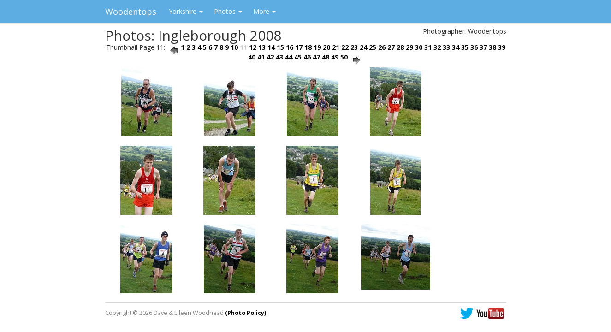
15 (280, 47)
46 (307, 57)
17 (299, 47)
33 (446, 47)
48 (325, 57)
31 (428, 47)
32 (437, 47)
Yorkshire (186, 11)
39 (501, 47)
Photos (228, 11)
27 (391, 47)
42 (270, 57)
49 (334, 57)
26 (382, 47)
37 (483, 47)
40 (251, 57)
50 (344, 57)
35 (465, 47)
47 (316, 57)
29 (409, 47)
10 (234, 47)
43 (279, 57)
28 (400, 47)
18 (308, 47)
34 (455, 47)
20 (326, 47)
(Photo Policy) (245, 313)
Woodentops (130, 11)
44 (288, 57)
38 (492, 47)
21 (335, 47)
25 (372, 47)
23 (354, 47)
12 (252, 47)
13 (262, 47)
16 (289, 47)
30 (418, 47)
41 (261, 57)
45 (298, 57)
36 (474, 47)
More (264, 11)
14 (271, 47)
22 (345, 47)
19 (317, 47)
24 (363, 47)
